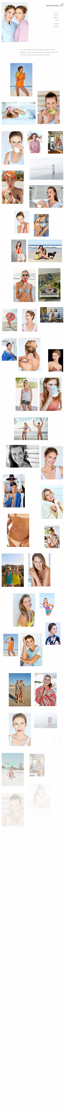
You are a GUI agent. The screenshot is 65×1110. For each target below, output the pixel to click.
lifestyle (55, 12)
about (56, 24)
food (56, 20)
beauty (56, 15)
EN (63, 1108)
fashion (55, 17)
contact (55, 26)
